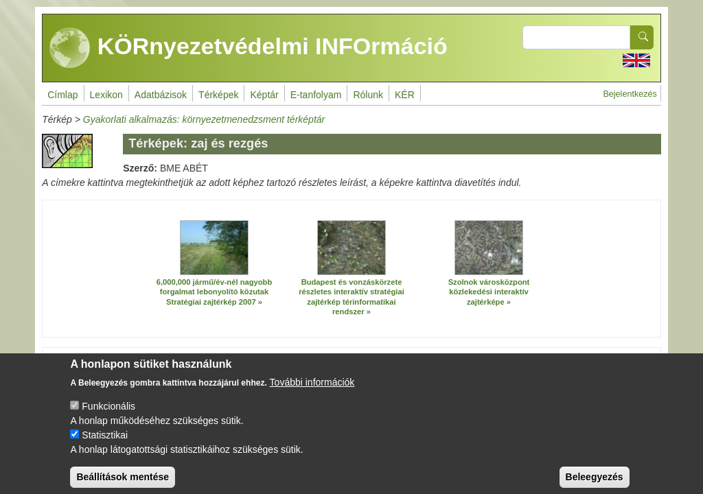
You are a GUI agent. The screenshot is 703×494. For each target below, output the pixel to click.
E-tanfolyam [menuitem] (316, 94)
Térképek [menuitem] (218, 94)
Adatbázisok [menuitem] (161, 94)
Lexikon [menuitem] (106, 94)
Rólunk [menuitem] (368, 94)
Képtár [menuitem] (264, 94)
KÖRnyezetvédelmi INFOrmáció (248, 48)
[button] (214, 248)
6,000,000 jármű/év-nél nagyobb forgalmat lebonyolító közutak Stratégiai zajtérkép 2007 (215, 292)
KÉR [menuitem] (405, 94)
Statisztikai (105, 445)
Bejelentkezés (629, 94)
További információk (312, 392)
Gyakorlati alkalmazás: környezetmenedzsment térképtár (204, 119)
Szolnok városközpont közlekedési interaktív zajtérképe (489, 292)
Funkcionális (108, 416)
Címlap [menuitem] (62, 94)
